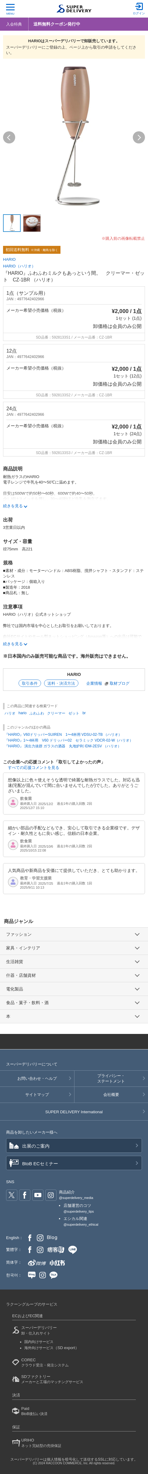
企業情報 (94, 683)
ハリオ (10, 713)
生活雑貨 (14, 961)
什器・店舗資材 (21, 975)
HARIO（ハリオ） (19, 266)
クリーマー (56, 713)
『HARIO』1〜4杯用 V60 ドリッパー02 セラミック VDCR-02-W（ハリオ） (69, 740)
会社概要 (111, 1094)
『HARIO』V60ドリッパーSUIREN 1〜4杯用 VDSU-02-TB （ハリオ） (63, 734)
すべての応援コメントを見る (33, 767)
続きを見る (13, 506)
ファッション (19, 934)
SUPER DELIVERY (74, 1112)
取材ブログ (119, 683)
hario (23, 713)
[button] (9, 137)
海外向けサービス (51, 1348)
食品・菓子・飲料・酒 (27, 1002)
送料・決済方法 (61, 683)
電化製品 (14, 989)
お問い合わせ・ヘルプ (37, 1078)
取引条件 (30, 683)
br (84, 713)
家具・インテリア (23, 947)
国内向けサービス (38, 1342)
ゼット (73, 713)
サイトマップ (37, 1094)
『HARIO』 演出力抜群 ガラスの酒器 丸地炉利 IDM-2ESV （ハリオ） (63, 746)
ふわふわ (36, 713)
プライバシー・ (111, 1078)
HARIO (9, 259)
